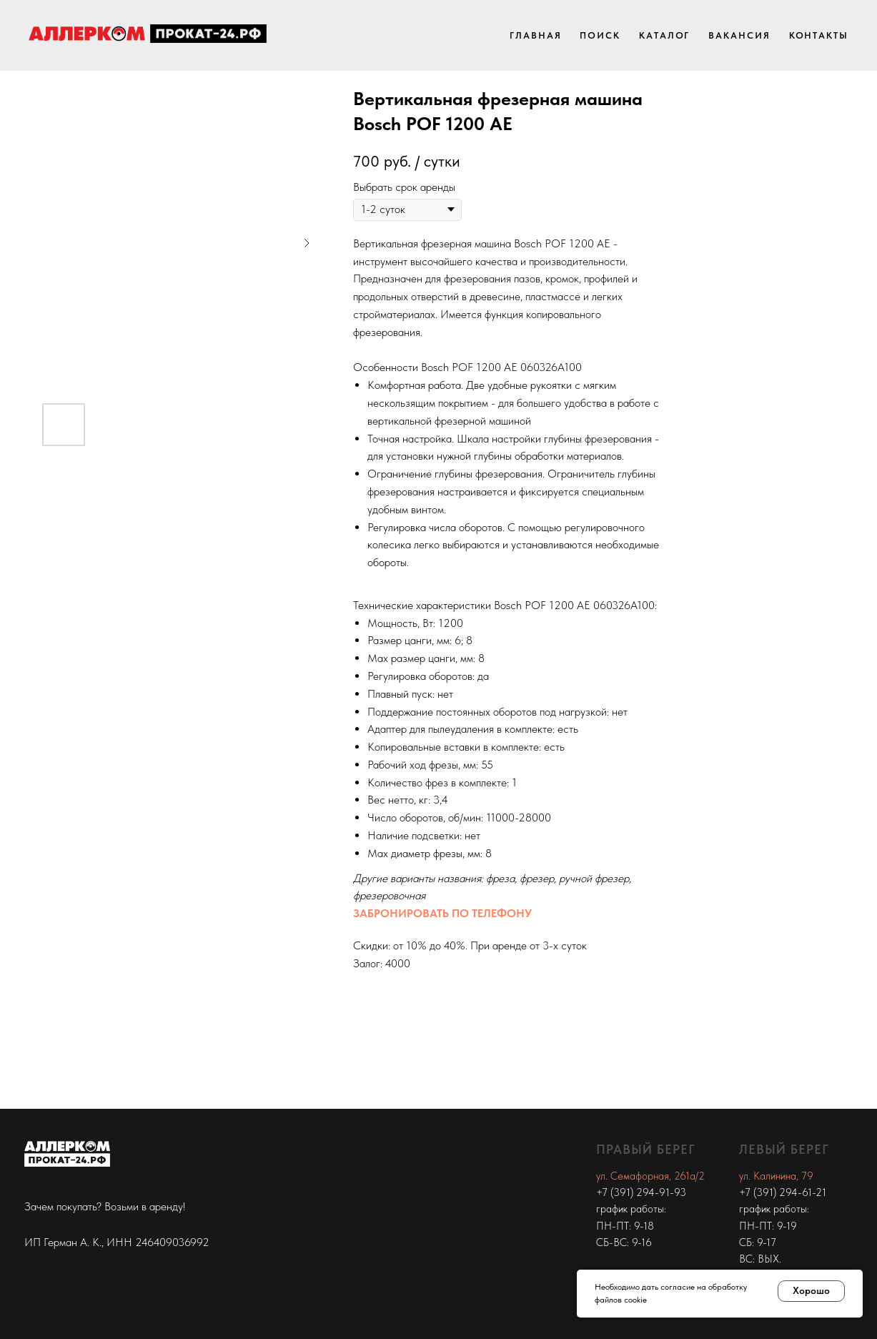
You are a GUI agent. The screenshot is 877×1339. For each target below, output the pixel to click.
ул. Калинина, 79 (776, 1176)
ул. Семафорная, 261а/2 (650, 1176)
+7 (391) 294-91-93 (641, 1192)
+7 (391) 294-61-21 (782, 1192)
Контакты (818, 35)
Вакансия (739, 35)
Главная (535, 35)
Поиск (600, 35)
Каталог (664, 35)
